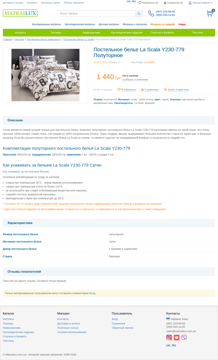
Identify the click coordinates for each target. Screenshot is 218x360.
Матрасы (8, 319)
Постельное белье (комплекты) (44, 39)
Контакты (32, 2)
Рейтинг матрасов (74, 2)
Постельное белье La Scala (78, 39)
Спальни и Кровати (14, 336)
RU (134, 1)
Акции (182, 24)
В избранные (129, 89)
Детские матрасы (109, 24)
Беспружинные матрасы (46, 24)
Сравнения (118, 323)
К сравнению (152, 89)
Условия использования (71, 332)
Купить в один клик (178, 89)
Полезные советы (50, 2)
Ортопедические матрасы (80, 24)
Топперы (8, 323)
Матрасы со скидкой (163, 24)
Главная (7, 39)
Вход (92, 293)
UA (128, 1)
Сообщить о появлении (135, 79)
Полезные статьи (67, 327)
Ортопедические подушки (18, 332)
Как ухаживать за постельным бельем (26, 171)
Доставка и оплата (13, 2)
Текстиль (19, 39)
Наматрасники (11, 327)
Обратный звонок (122, 327)
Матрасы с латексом (135, 24)
